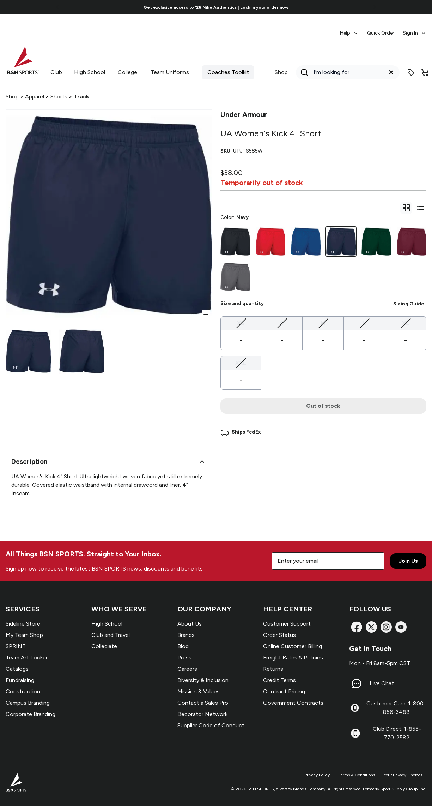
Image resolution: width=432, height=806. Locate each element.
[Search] (346, 72)
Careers (187, 668)
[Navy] (341, 241)
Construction (23, 691)
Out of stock (323, 405)
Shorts (58, 96)
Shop (281, 72)
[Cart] (425, 72)
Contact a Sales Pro (202, 702)
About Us (189, 623)
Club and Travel (110, 635)
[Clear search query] (391, 72)
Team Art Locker (27, 657)
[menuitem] (349, 30)
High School (89, 72)
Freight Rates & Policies (293, 657)
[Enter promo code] (411, 72)
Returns (273, 668)
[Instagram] (386, 627)
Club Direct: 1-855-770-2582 (397, 733)
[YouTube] (401, 627)
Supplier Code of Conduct (210, 725)
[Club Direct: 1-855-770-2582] (355, 733)
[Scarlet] (270, 241)
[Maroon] (411, 241)
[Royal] (306, 241)
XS (240, 323)
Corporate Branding (30, 714)
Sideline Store (23, 623)
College (127, 72)
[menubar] (383, 30)
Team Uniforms (170, 72)
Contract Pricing (284, 691)
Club (56, 72)
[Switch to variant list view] (420, 208)
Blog (183, 646)
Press (184, 657)
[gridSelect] (406, 208)
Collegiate (104, 646)
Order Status (279, 635)
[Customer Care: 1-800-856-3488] (354, 707)
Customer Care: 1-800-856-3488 (396, 707)
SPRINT (16, 646)
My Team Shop (24, 635)
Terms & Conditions (357, 774)
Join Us (408, 560)
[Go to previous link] (57, 7)
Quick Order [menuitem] (380, 33)
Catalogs (17, 668)
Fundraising (20, 680)
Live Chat (382, 683)
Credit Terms (279, 680)
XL (405, 323)
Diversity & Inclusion (203, 680)
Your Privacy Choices (403, 774)
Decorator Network (202, 714)
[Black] (235, 241)
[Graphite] (235, 277)
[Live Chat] (356, 683)
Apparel (34, 96)
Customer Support (287, 623)
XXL (240, 362)
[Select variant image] (28, 351)
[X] (371, 627)
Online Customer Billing (292, 646)
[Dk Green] (376, 241)
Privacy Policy (317, 774)
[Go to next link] (374, 7)
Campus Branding (28, 702)
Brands (186, 635)
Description (108, 462)
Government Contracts (293, 702)
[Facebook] (356, 627)
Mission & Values (198, 691)
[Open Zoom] (206, 314)
